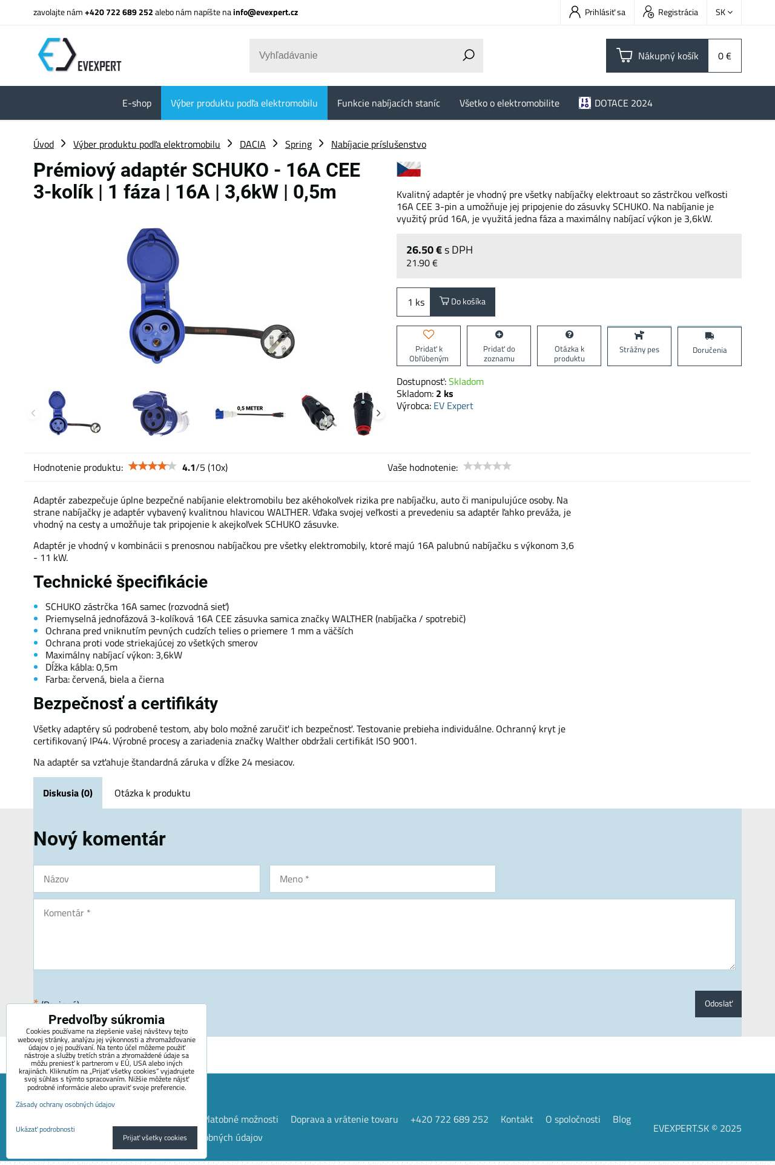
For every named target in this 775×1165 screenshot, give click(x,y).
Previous (33, 413)
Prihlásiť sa (597, 11)
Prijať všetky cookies (155, 1137)
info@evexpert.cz (265, 11)
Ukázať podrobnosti (45, 1129)
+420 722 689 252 (119, 11)
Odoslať (715, 1006)
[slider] (152, 466)
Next (378, 413)
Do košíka (467, 304)
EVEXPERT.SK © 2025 (697, 1131)
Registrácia (670, 11)
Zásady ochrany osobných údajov (65, 1104)
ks (413, 304)
